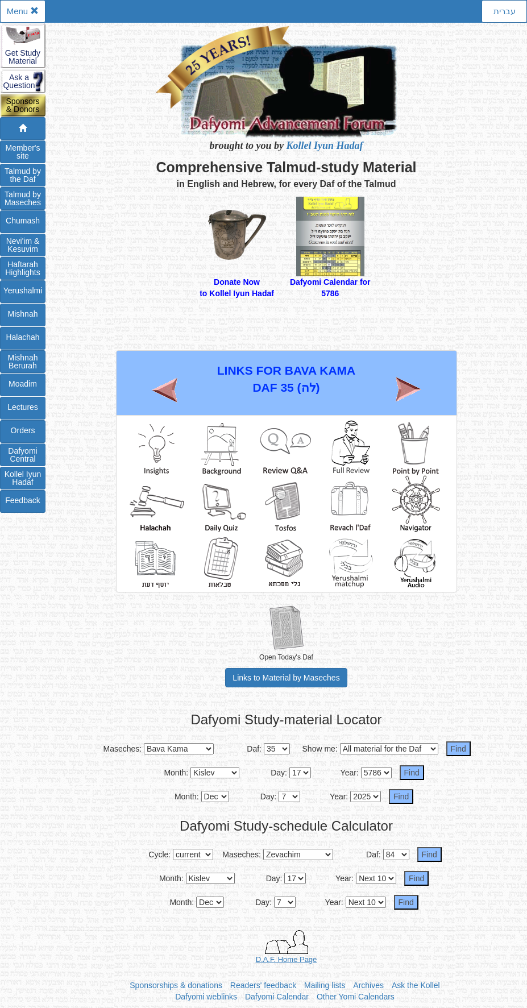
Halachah (22, 337)
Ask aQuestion (19, 81)
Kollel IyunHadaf (23, 478)
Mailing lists (324, 985)
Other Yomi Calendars (356, 996)
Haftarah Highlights (22, 268)
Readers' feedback (263, 985)
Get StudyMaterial (22, 56)
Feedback (22, 500)
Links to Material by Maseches (286, 677)
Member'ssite (22, 151)
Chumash (23, 220)
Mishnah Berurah (23, 361)
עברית (504, 11)
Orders (23, 430)
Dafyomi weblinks (206, 996)
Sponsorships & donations (176, 985)
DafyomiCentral (22, 454)
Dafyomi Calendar (277, 996)
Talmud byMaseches (23, 198)
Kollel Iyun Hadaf (325, 145)
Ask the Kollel (416, 985)
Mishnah (23, 313)
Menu (23, 11)
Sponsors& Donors (22, 105)
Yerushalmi (23, 290)
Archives (368, 985)
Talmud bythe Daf (23, 175)
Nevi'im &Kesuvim (23, 245)
